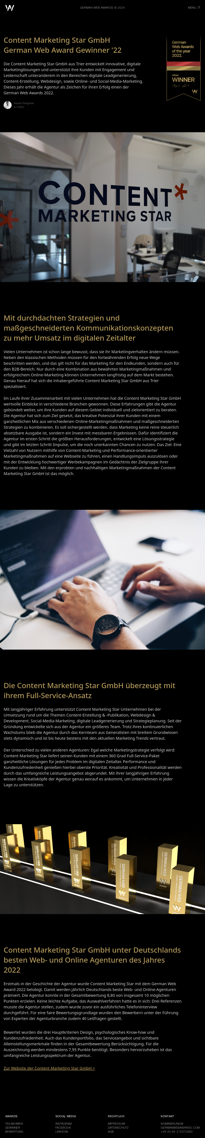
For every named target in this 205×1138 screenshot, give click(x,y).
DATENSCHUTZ (118, 1128)
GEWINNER (12, 1128)
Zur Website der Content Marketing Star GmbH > (49, 1068)
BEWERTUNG (14, 1132)
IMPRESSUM (116, 1124)
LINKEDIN (61, 1132)
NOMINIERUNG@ (172, 1124)
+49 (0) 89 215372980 (177, 1132)
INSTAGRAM (63, 1124)
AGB (111, 1132)
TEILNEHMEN (14, 1124)
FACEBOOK (63, 1128)
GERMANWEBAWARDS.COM (180, 1128)
